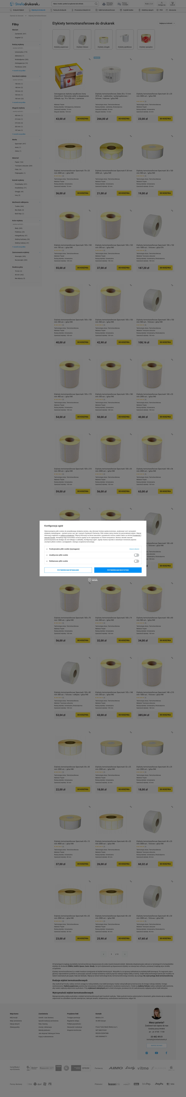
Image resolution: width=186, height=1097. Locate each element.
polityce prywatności (67, 535)
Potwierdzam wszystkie (118, 570)
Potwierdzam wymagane (68, 570)
